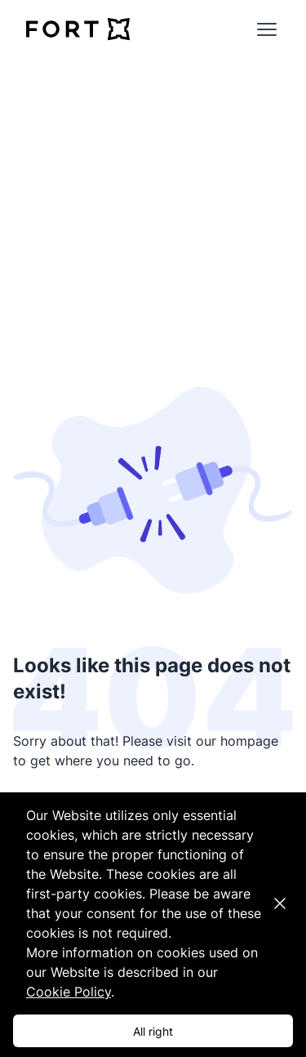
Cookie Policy (68, 991)
